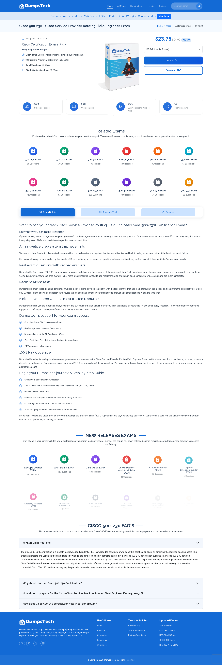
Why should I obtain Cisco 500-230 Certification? (52, 596)
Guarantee (102, 645)
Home (110, 6)
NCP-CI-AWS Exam (167, 635)
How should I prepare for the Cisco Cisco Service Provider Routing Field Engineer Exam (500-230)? (83, 607)
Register (162, 6)
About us (101, 630)
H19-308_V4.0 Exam (168, 645)
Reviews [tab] (168, 212)
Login (151, 6)
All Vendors (102, 635)
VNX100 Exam (165, 626)
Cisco (168, 26)
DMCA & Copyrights (137, 635)
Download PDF (173, 70)
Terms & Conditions (137, 630)
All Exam (121, 6)
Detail (65, 61)
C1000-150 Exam (167, 640)
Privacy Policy (134, 626)
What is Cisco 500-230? (37, 556)
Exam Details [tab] (47, 212)
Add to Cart (173, 60)
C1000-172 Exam (167, 630)
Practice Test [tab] (108, 212)
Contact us (102, 640)
